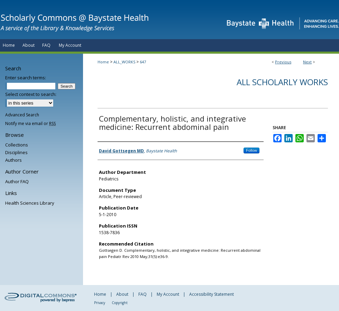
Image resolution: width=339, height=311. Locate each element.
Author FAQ (17, 181)
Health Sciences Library (29, 203)
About (122, 294)
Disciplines (16, 152)
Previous (283, 61)
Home (103, 61)
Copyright (120, 302)
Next (307, 61)
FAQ (142, 294)
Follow (251, 150)
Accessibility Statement (211, 294)
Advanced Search (22, 115)
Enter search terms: (25, 77)
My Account (168, 294)
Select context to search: (30, 94)
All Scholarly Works (282, 82)
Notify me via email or (30, 123)
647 (143, 61)
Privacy (99, 302)
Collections (16, 145)
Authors (13, 160)
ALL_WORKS (124, 61)
